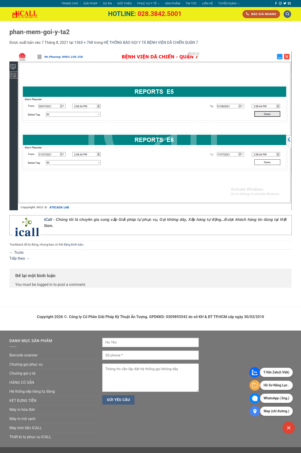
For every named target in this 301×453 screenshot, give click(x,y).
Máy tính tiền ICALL (25, 428)
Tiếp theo (19, 258)
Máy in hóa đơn (22, 409)
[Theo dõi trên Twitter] (284, 3)
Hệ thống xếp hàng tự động (32, 391)
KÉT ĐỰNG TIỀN (22, 400)
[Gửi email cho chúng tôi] (289, 3)
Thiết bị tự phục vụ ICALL (30, 437)
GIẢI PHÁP (90, 3)
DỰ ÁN (107, 3)
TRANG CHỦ (69, 3)
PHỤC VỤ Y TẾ (148, 3)
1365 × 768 (83, 42)
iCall (48, 220)
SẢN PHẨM (172, 3)
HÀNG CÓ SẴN (21, 382)
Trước (16, 252)
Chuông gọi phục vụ (25, 364)
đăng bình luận (73, 244)
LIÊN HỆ (207, 3)
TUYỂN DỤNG (229, 3)
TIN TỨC (191, 3)
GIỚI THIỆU (124, 3)
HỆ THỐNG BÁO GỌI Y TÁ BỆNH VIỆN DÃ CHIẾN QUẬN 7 (151, 42)
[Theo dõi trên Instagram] (280, 3)
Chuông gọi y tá (22, 373)
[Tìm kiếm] (287, 14)
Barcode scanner (23, 355)
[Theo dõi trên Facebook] (275, 3)
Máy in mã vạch (22, 419)
